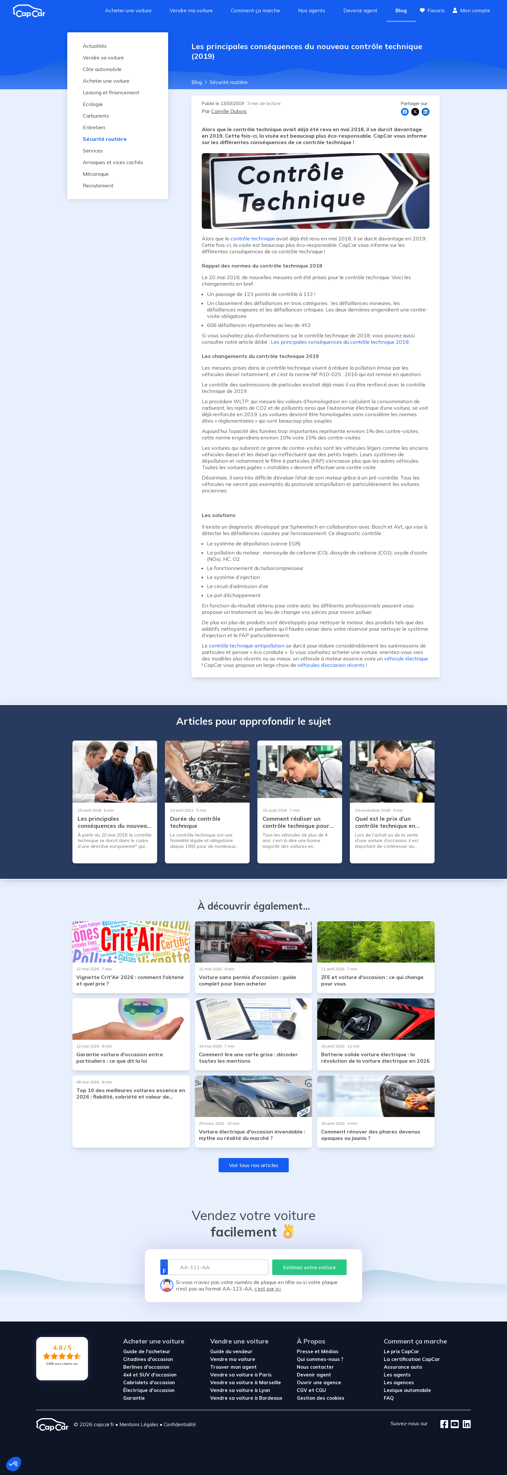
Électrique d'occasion (149, 1390)
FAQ (389, 1398)
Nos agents (311, 10)
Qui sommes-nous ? (320, 1359)
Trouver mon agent (233, 1367)
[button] (13, 1464)
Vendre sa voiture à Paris (241, 1375)
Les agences (399, 1382)
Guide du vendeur (231, 1351)
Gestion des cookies (320, 1398)
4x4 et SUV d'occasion (150, 1375)
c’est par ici (267, 1288)
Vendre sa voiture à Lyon (240, 1390)
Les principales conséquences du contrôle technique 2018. (340, 342)
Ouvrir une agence (319, 1382)
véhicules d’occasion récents (331, 665)
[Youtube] (453, 1424)
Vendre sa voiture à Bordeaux (246, 1398)
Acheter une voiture (128, 10)
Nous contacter (315, 1367)
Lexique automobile (407, 1390)
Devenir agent (360, 10)
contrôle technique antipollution (247, 645)
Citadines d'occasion (148, 1359)
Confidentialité (180, 1424)
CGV (302, 1390)
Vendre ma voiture (191, 10)
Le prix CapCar (401, 1351)
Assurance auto (403, 1367)
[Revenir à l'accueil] (31, 11)
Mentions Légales (138, 1424)
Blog (401, 10)
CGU (321, 1390)
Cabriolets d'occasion (149, 1382)
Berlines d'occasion (146, 1367)
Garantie (134, 1398)
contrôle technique (253, 238)
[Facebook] (444, 1424)
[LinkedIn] (465, 1424)
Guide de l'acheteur (146, 1351)
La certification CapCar (412, 1359)
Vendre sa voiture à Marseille (245, 1382)
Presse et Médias (318, 1351)
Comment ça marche (255, 10)
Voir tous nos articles (253, 1165)
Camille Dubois (229, 111)
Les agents (397, 1375)
